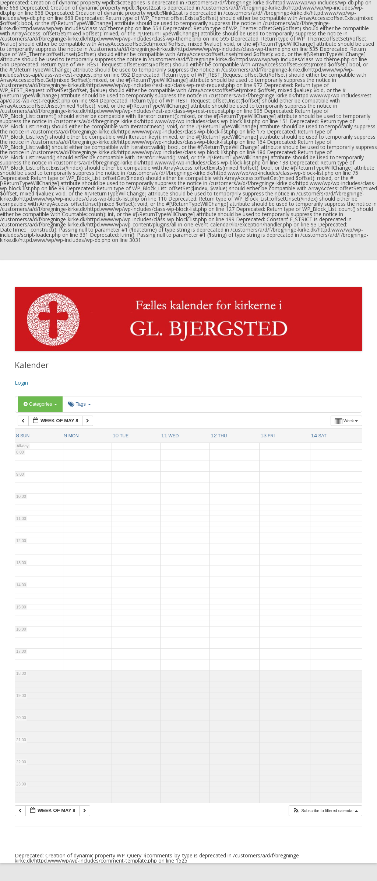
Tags (79, 404)
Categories (40, 404)
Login (21, 382)
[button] (325, 811)
